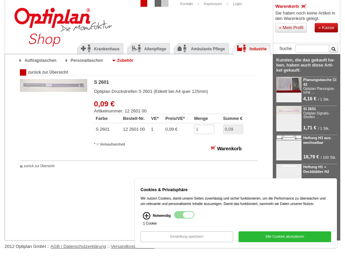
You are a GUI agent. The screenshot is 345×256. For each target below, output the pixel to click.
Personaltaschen (87, 60)
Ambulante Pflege (201, 49)
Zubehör (125, 60)
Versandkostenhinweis (132, 246)
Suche (285, 48)
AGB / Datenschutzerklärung (78, 246)
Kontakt (186, 4)
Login (237, 4)
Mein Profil (291, 27)
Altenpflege (148, 49)
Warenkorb (291, 6)
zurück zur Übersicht (48, 72)
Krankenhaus (100, 49)
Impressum (213, 4)
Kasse (326, 27)
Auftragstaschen (41, 60)
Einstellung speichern (186, 237)
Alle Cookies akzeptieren (284, 237)
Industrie (252, 49)
